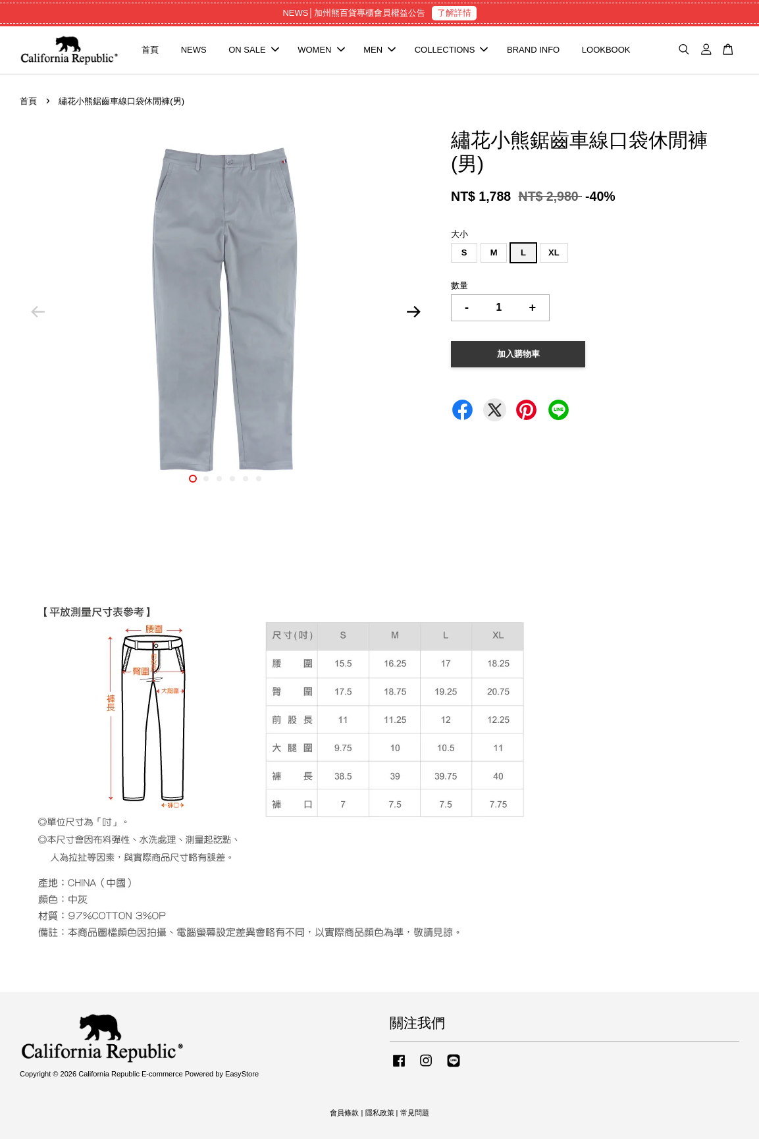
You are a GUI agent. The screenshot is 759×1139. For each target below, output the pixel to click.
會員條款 (344, 1113)
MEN (379, 50)
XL (554, 252)
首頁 (150, 50)
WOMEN (321, 50)
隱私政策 (379, 1113)
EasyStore (242, 1074)
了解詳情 (454, 13)
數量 (459, 285)
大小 (459, 234)
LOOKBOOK (606, 50)
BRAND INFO (533, 50)
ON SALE (253, 50)
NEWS (194, 50)
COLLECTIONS (451, 50)
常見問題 (414, 1113)
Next (413, 312)
